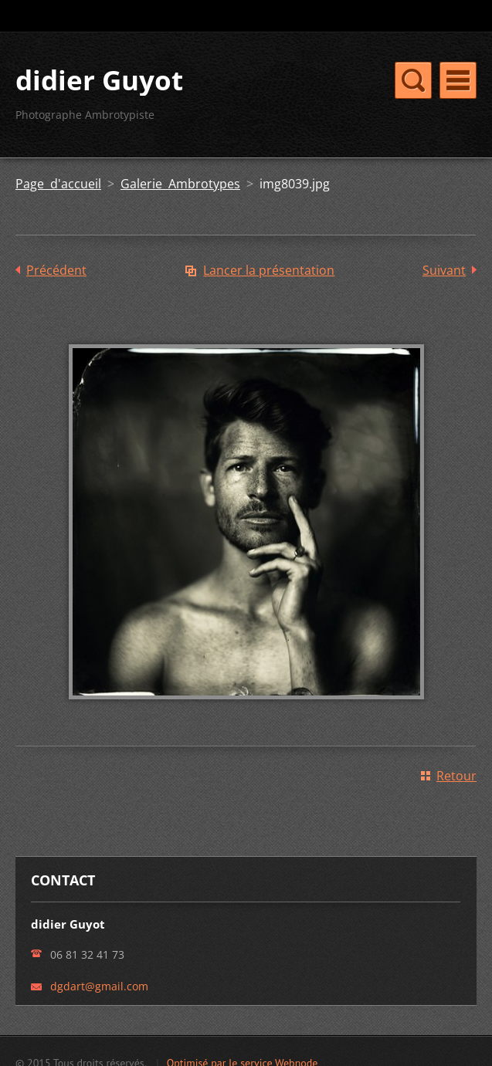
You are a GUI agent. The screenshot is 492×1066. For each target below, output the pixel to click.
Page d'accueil (58, 183)
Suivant (444, 270)
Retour (456, 775)
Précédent (56, 270)
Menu (458, 80)
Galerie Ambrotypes (180, 183)
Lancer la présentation (268, 270)
